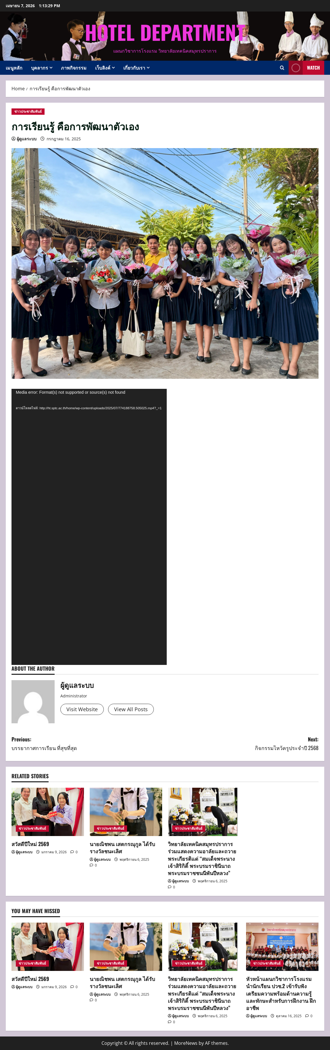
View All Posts (131, 709)
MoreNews (185, 1043)
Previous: (88, 743)
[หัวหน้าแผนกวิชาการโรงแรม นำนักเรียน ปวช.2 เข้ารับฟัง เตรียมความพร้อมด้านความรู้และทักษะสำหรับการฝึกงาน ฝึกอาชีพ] (282, 947)
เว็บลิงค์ (102, 67)
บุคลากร (39, 67)
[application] (89, 527)
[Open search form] (282, 67)
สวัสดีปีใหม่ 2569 (30, 844)
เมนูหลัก (14, 67)
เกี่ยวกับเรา (134, 67)
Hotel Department (165, 32)
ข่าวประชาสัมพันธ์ (28, 111)
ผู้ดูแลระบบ (27, 138)
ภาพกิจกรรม (74, 67)
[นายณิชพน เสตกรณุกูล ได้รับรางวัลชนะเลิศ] (126, 812)
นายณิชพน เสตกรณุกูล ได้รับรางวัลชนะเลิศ (122, 847)
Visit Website (82, 709)
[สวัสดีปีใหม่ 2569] (47, 812)
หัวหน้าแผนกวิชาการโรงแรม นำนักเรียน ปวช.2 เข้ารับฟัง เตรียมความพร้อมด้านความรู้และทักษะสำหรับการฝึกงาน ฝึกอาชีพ (281, 993)
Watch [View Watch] (304, 68)
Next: (242, 743)
